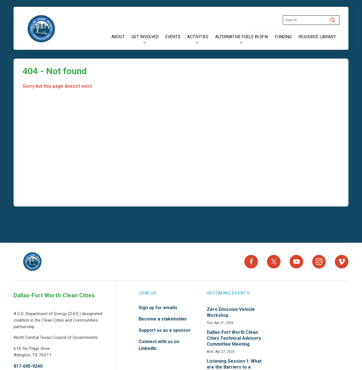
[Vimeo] (341, 261)
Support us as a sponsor (165, 330)
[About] (118, 37)
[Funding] (283, 37)
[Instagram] (319, 261)
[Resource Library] (317, 37)
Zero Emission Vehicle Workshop (231, 312)
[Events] (173, 37)
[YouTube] (296, 261)
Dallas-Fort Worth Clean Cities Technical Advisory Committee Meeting (234, 338)
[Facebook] (251, 261)
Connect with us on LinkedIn (159, 345)
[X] (274, 261)
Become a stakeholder (163, 319)
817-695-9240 (28, 366)
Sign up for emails (158, 307)
